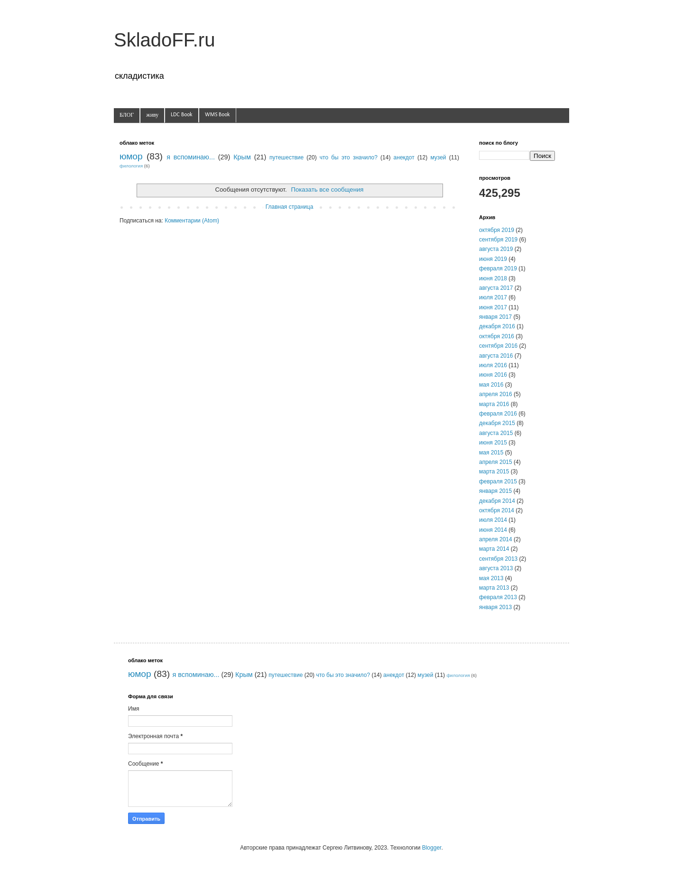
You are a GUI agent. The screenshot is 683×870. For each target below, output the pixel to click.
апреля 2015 (495, 462)
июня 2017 (493, 307)
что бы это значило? (349, 157)
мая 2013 (491, 578)
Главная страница (290, 207)
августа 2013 (496, 568)
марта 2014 (494, 549)
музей (438, 157)
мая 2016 (491, 384)
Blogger (432, 847)
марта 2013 (494, 587)
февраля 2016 (498, 413)
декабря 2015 (497, 423)
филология (131, 165)
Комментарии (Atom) (192, 220)
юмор (131, 156)
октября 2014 (496, 510)
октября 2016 (496, 336)
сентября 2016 (498, 345)
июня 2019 (493, 259)
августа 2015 (496, 433)
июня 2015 (493, 442)
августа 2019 (496, 249)
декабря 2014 (497, 501)
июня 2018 (493, 278)
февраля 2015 (498, 481)
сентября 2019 (498, 239)
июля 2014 (493, 520)
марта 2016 (494, 404)
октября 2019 (496, 230)
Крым (242, 157)
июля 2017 (493, 297)
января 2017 (495, 317)
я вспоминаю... (190, 157)
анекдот (404, 157)
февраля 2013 (498, 597)
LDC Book (182, 115)
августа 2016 (496, 355)
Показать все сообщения (327, 189)
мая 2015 (491, 452)
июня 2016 (493, 374)
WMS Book (217, 115)
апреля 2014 (495, 539)
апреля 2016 (495, 394)
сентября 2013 (498, 558)
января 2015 (495, 491)
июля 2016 (493, 365)
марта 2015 (494, 471)
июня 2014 (493, 530)
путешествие (286, 157)
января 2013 (495, 607)
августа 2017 (496, 288)
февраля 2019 (498, 268)
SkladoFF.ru (164, 39)
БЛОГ (127, 115)
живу (152, 115)
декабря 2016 (497, 326)
